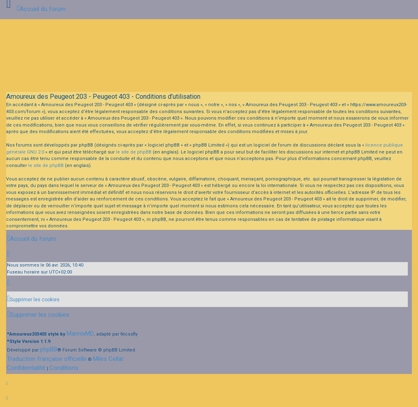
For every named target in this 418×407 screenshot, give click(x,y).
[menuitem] (33, 299)
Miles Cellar (108, 359)
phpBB (48, 349)
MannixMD (80, 333)
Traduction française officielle (47, 359)
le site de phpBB (133, 152)
